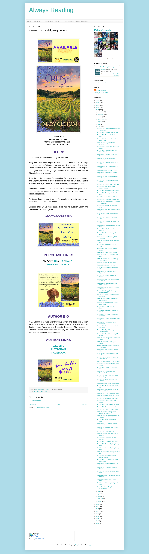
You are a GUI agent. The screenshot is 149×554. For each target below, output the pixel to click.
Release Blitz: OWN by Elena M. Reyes (108, 404)
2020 (97, 506)
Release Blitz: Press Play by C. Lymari (107, 409)
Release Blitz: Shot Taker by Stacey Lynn (108, 190)
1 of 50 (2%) (115, 73)
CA (67, 261)
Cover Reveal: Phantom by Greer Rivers (108, 361)
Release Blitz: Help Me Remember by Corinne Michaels (107, 390)
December (101, 112)
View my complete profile (101, 93)
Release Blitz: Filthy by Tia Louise (106, 431)
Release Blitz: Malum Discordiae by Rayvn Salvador (107, 283)
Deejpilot (77, 545)
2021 (97, 504)
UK (61, 261)
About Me (37, 21)
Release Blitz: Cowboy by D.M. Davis (107, 398)
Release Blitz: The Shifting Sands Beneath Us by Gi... (106, 412)
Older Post (84, 404)
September (101, 119)
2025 (97, 102)
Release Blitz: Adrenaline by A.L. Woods (108, 396)
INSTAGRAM (58, 349)
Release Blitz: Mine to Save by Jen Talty (108, 184)
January (100, 501)
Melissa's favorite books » (113, 59)
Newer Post (32, 404)
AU (72, 261)
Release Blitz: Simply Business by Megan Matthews (106, 291)
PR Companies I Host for (52, 21)
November (101, 114)
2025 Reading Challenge (107, 67)
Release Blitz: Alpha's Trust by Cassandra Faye (105, 330)
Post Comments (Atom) (43, 407)
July (99, 124)
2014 (97, 521)
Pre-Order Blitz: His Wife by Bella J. (107, 197)
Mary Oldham (37, 391)
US (56, 261)
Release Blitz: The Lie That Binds (106, 262)
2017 (97, 514)
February (100, 498)
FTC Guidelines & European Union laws (75, 21)
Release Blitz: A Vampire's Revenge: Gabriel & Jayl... (107, 151)
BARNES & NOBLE (58, 264)
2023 (97, 107)
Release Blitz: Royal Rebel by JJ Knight (108, 393)
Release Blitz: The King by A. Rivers (107, 170)
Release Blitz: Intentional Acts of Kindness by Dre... (106, 372)
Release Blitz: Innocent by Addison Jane (108, 199)
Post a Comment (36, 400)
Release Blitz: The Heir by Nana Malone (108, 383)
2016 (97, 516)
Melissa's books (103, 30)
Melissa (103, 69)
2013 (97, 523)
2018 (97, 511)
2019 (97, 509)
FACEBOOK (58, 352)
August (100, 121)
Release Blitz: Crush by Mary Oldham (107, 407)
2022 (97, 110)
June (99, 126)
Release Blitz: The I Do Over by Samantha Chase (106, 187)
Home (29, 21)
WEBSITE (58, 345)
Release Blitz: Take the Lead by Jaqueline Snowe (106, 159)
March (99, 496)
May (99, 491)
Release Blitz (44, 391)
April (99, 494)
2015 (97, 518)
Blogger (90, 545)
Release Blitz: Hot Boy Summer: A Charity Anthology (106, 456)
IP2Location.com (39, 539)
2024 (97, 105)
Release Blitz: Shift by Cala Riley (106, 265)
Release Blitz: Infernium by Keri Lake (107, 132)
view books (116, 75)
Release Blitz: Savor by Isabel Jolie (107, 252)
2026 (97, 100)
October (100, 117)
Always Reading (51, 10)
